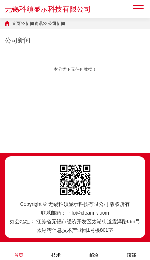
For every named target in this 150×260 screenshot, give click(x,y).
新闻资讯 (34, 23)
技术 (56, 250)
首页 (16, 23)
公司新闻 (56, 23)
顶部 (131, 250)
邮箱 (94, 250)
